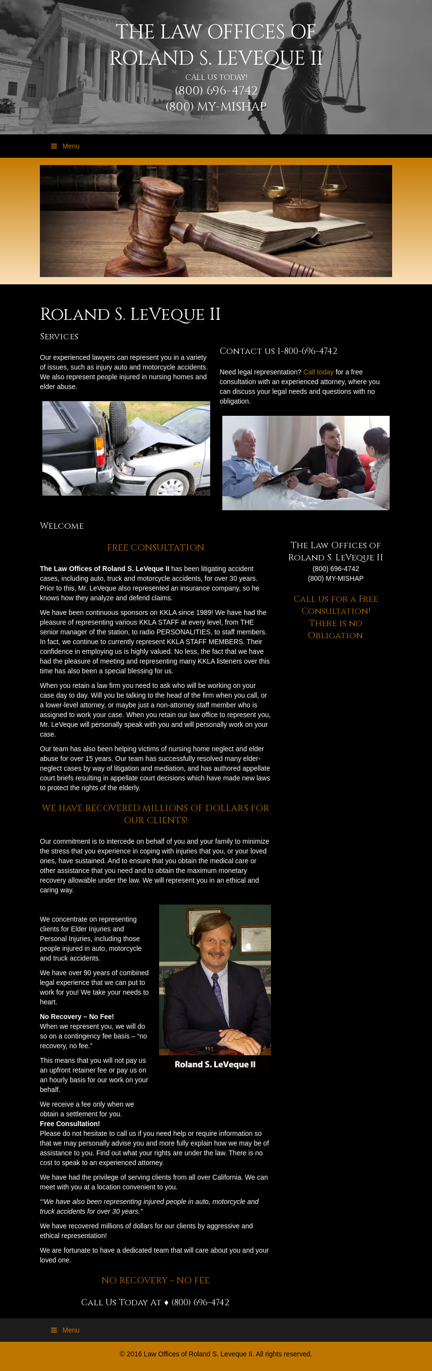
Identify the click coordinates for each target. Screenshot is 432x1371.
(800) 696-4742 (216, 91)
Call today (319, 372)
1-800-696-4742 (307, 351)
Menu (65, 146)
